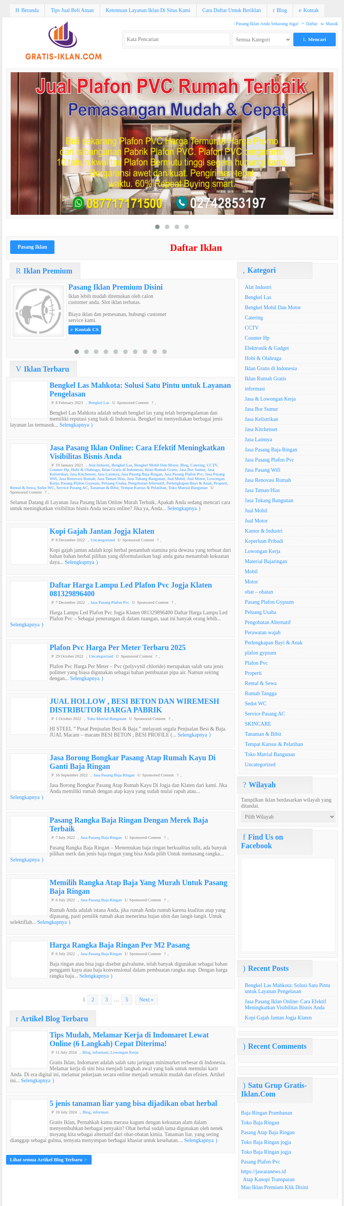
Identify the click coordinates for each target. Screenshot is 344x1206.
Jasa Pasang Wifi (263, 470)
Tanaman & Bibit (104, 487)
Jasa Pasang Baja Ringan (142, 474)
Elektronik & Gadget (267, 348)
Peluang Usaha (113, 483)
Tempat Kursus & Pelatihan (143, 487)
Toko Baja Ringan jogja (266, 1142)
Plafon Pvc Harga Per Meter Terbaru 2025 (118, 647)
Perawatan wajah (263, 632)
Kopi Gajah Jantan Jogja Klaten (102, 531)
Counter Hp (59, 469)
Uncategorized (103, 540)
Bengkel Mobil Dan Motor (156, 465)
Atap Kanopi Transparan (269, 1179)
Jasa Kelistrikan (261, 419)
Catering (197, 465)
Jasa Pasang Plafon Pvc (183, 474)
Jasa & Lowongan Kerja (270, 399)
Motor (251, 582)
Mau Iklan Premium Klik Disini (274, 1187)
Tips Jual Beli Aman (72, 10)
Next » (146, 999)
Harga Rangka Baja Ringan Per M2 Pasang (120, 945)
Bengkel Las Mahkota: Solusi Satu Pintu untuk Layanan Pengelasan (287, 988)
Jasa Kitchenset (82, 474)
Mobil (251, 571)
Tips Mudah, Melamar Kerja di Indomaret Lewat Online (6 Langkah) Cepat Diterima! (129, 1039)
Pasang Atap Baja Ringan (268, 1132)
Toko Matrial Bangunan (188, 487)
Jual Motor (196, 478)
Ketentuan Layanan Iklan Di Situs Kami (148, 10)
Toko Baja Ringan (260, 1122)
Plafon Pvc (256, 663)
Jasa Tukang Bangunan (146, 478)
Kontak (309, 10)
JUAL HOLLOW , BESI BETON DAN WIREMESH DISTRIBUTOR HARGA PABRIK (134, 705)
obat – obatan (259, 592)
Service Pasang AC (72, 487)
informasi (100, 1052)
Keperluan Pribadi (264, 541)
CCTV (212, 465)
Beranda (27, 10)
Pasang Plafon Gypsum (80, 483)
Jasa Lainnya (108, 474)
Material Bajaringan (266, 561)
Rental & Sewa (22, 487)
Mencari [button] (314, 39)
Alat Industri (98, 465)
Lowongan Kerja (124, 1052)
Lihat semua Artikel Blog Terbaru (48, 1159)
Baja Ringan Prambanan (266, 1113)
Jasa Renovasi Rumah (77, 478)
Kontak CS (85, 329)
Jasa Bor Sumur (192, 469)
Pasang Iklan (32, 247)
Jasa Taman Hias (111, 478)
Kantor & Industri (263, 531)
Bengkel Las (99, 402)
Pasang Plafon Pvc (260, 1162)
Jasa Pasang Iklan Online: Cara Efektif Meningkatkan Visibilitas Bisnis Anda (285, 1004)
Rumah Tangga (261, 693)
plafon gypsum (260, 653)
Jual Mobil (176, 478)
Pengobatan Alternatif (146, 483)
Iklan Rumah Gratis (161, 469)
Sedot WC (45, 487)
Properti (220, 483)
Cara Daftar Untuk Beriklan (231, 10)
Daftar (309, 23)
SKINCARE (258, 724)
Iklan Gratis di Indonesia (122, 469)
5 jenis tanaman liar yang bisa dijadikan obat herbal (133, 1103)
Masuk (329, 23)
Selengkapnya (75, 425)
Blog (280, 10)
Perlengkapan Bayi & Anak (189, 483)
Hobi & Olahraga (85, 469)
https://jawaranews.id (263, 1171)
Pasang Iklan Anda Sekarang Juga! (266, 23)
